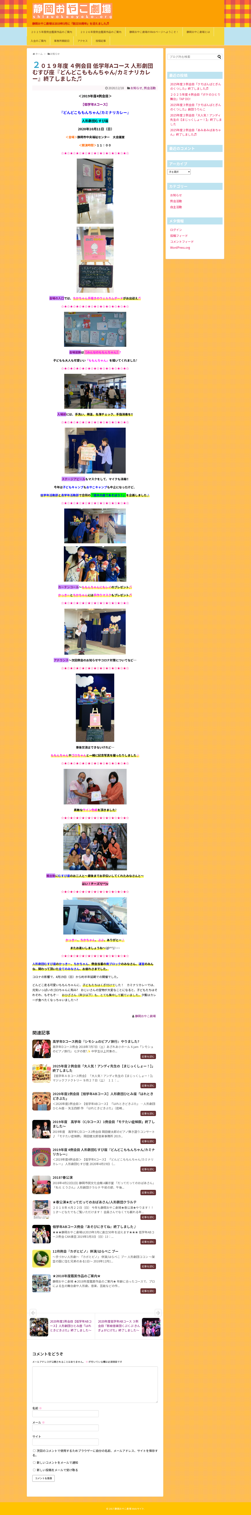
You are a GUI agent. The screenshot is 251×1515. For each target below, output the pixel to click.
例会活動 (150, 88)
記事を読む (148, 1056)
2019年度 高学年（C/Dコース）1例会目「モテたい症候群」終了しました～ (104, 1123)
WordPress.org (180, 247)
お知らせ (136, 88)
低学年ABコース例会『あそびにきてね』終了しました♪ (95, 1226)
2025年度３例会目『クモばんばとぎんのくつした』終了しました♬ (195, 86)
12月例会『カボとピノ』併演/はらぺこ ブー (85, 1251)
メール (38, 1422)
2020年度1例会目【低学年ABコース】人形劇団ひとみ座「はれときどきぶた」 (103, 1095)
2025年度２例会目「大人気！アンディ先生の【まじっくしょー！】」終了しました (104, 1068)
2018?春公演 (63, 1177)
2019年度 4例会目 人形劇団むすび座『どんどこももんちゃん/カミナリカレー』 (104, 1151)
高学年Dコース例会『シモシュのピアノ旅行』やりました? (96, 1041)
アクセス (83, 41)
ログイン (176, 229)
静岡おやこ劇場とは (198, 32)
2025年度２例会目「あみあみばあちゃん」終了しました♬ (195, 132)
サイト (36, 1436)
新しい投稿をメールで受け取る (57, 1470)
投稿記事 (101, 41)
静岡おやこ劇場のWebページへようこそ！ (154, 32)
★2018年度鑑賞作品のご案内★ (77, 1275)
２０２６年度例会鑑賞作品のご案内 (100, 32)
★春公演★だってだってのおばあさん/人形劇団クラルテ (95, 1201)
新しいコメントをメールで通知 (57, 1462)
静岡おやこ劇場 (145, 1016)
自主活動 (176, 207)
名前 (37, 1408)
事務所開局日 (62, 41)
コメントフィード (182, 241)
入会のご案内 (38, 41)
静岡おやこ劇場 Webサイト (129, 1508)
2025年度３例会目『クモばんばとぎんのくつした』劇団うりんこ (195, 107)
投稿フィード (179, 235)
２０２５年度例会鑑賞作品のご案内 (51, 32)
